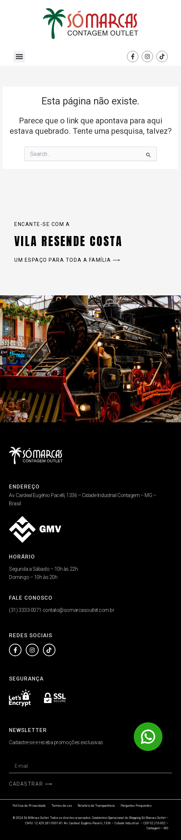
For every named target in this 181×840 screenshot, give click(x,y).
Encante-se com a (42, 224)
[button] (19, 57)
